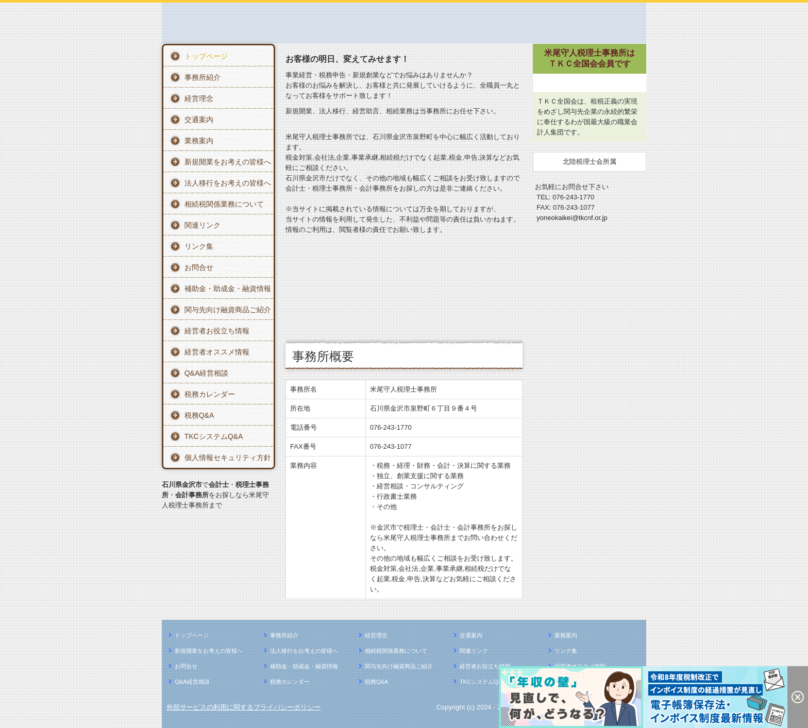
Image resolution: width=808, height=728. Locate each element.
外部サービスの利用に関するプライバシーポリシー (243, 707)
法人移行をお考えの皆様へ (227, 183)
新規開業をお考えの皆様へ (227, 162)
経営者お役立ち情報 (216, 331)
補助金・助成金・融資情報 (227, 288)
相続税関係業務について (224, 204)
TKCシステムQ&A (213, 436)
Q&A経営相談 (206, 373)
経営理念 (198, 98)
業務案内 (198, 141)
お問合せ (198, 267)
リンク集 (198, 246)
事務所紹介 (202, 77)
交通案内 (198, 119)
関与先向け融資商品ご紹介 (227, 310)
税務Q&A (199, 415)
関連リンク (202, 225)
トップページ (206, 56)
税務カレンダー (209, 394)
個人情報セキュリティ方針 (227, 457)
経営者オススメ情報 (216, 352)
